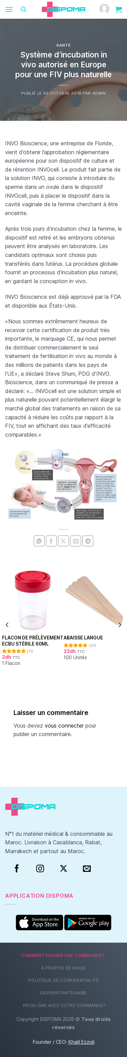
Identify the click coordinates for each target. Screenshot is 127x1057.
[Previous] (7, 624)
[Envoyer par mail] (75, 541)
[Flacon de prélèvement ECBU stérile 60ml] (33, 600)
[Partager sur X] (63, 541)
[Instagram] (40, 868)
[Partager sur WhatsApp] (39, 541)
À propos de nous (63, 968)
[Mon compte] (104, 9)
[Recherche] (23, 9)
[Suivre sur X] (63, 868)
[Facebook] (17, 868)
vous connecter (64, 725)
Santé (63, 45)
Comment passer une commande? (62, 955)
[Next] (119, 624)
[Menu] (9, 9)
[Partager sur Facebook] (51, 541)
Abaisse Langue (83, 637)
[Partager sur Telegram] (87, 541)
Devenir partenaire (63, 992)
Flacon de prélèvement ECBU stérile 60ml (32, 641)
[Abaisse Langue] (94, 600)
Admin (99, 93)
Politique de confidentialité (63, 980)
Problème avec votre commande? (64, 1005)
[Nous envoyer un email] (87, 868)
